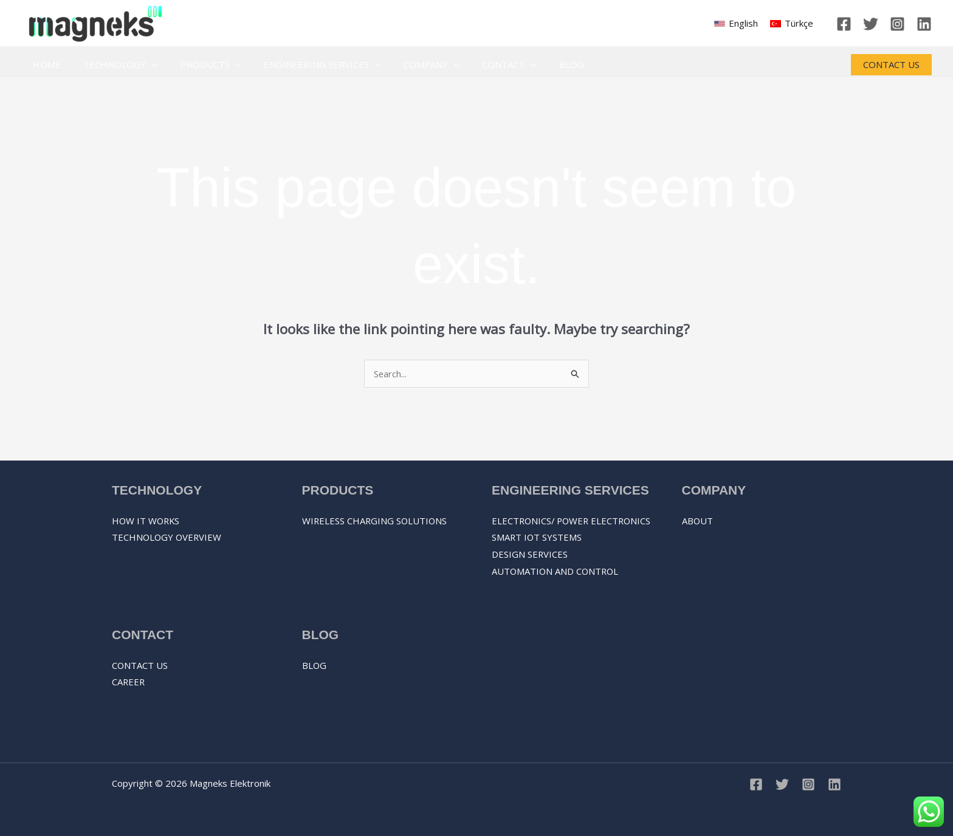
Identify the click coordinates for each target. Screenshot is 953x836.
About (698, 521)
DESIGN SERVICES (530, 571)
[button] (891, 64)
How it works (147, 521)
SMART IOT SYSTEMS (537, 554)
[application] (145, 64)
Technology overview (168, 538)
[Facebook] (844, 24)
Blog (541, 64)
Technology (114, 64)
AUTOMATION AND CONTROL (556, 588)
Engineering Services (306, 64)
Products (199, 64)
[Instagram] (897, 24)
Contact (484, 64)
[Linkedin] (924, 24)
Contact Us (140, 665)
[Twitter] (870, 24)
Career (129, 682)
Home (44, 64)
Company (411, 64)
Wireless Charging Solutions (375, 521)
